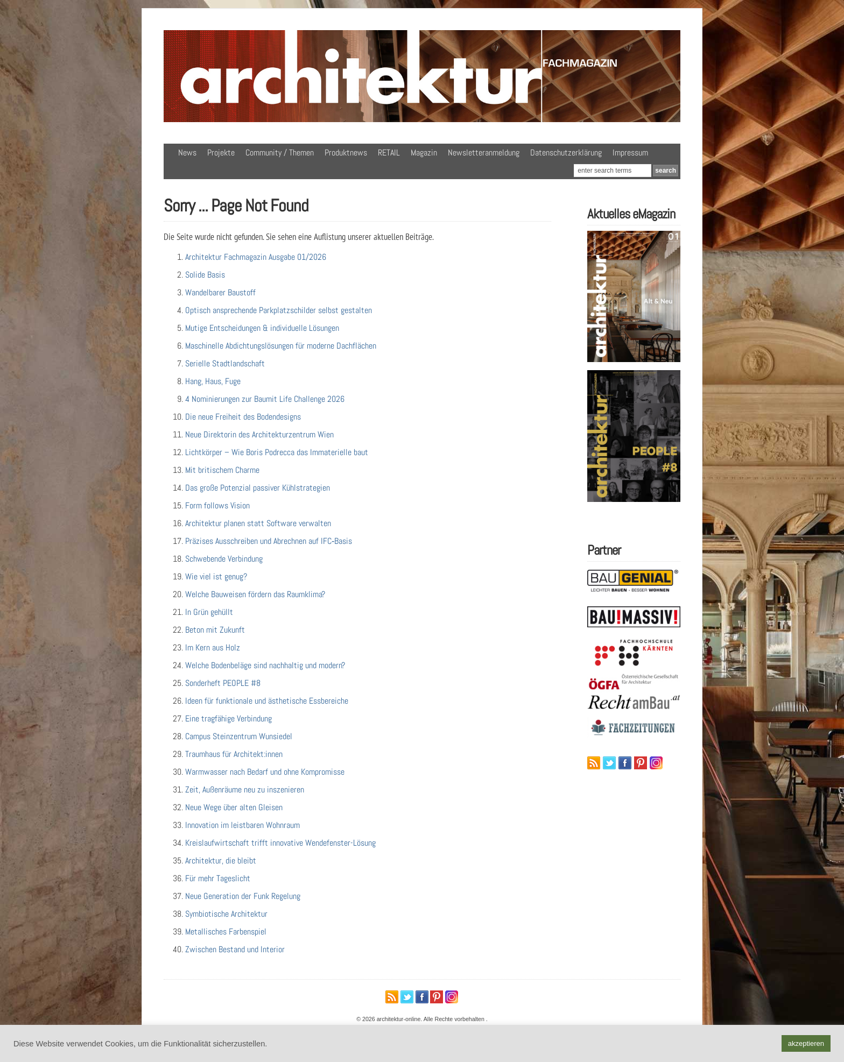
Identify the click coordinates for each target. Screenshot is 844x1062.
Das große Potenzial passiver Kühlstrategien (257, 487)
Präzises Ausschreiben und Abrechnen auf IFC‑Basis (268, 541)
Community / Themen (279, 152)
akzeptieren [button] (806, 1043)
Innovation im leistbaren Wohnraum (242, 825)
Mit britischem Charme (222, 470)
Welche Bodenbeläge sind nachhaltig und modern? (265, 665)
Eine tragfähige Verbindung (228, 718)
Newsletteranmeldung (483, 152)
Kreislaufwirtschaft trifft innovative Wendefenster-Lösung (280, 842)
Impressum (630, 152)
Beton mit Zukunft (215, 629)
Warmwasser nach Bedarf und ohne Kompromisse (264, 771)
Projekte (221, 152)
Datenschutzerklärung (566, 152)
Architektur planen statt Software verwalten (258, 523)
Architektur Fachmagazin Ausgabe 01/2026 (255, 257)
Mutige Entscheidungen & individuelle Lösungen (262, 328)
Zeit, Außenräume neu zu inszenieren (244, 789)
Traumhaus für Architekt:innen (234, 754)
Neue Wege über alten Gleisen (234, 807)
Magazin (424, 152)
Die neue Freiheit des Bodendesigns (243, 416)
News (187, 152)
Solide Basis (205, 274)
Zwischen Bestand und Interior (235, 949)
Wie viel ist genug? (216, 576)
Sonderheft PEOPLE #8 (223, 683)
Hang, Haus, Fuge (213, 381)
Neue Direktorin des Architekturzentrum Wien (259, 434)
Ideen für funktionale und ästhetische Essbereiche (266, 700)
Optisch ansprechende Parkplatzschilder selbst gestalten (278, 310)
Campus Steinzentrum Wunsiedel (238, 736)
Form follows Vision (217, 505)
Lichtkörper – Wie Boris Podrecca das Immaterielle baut (276, 452)
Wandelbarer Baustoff (220, 292)
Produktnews (346, 152)
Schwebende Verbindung (224, 558)
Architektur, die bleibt (220, 860)
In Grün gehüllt (209, 612)
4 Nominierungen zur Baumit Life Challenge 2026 (264, 399)
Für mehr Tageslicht (217, 878)
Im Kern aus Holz (212, 647)
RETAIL (389, 152)
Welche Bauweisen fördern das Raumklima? (255, 594)
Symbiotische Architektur (226, 913)
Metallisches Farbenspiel (225, 931)
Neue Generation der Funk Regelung (242, 896)
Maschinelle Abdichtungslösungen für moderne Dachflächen (280, 345)
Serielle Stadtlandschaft (225, 363)
